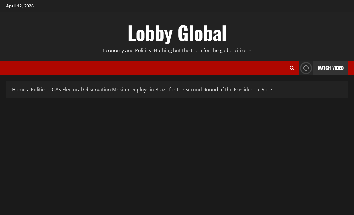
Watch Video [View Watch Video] (321, 68)
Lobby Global (177, 32)
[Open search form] (292, 68)
